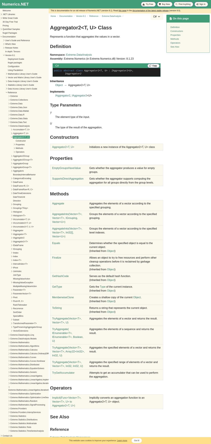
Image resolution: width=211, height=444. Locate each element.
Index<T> (6, 260)
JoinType (6, 275)
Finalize (56, 257)
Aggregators (7, 171)
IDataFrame (7, 245)
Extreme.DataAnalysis (79, 54)
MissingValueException (12, 282)
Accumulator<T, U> (10, 129)
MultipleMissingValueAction (14, 286)
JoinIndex (6, 271)
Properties (9, 144)
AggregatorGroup (9, 163)
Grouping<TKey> (9, 208)
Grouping (6, 204)
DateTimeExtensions (11, 193)
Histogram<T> (8, 215)
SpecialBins (7, 316)
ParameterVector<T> (11, 294)
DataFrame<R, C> (10, 186)
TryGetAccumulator (63, 372)
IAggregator (7, 230)
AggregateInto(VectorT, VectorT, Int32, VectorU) (67, 232)
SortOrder (6, 312)
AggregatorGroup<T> (11, 167)
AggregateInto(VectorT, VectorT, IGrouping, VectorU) (67, 218)
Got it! (136, 440)
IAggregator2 (8, 238)
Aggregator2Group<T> (12, 160)
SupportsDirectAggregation (67, 178)
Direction (6, 201)
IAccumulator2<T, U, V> (12, 227)
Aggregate (58, 203)
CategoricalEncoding (11, 178)
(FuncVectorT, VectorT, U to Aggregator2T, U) (66, 401)
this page (123, 10)
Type (103, 286)
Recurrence (7, 308)
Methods (8, 148)
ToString (57, 308)
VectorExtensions (9, 331)
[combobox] (157, 16)
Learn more (122, 440)
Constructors (176, 31)
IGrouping (6, 249)
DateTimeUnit (8, 197)
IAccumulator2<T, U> (11, 223)
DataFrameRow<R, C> (12, 189)
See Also (174, 47)
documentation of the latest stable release (150, 10)
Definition (175, 27)
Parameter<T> (8, 290)
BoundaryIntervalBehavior (13, 175)
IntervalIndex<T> (9, 264)
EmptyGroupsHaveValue (66, 168)
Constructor (10, 141)
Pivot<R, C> (7, 301)
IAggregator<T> (9, 234)
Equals (56, 243)
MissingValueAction (10, 279)
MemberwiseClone (63, 297)
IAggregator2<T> (9, 241)
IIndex (5, 253)
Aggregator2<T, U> (10, 137)
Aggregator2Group (10, 156)
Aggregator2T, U (63, 147)
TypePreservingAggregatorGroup (16, 327)
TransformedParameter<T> (14, 323)
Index (4, 256)
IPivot (4, 268)
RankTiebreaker (9, 305)
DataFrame (7, 182)
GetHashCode (60, 276)
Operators (9, 152)
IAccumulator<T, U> (10, 219)
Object (59, 85)
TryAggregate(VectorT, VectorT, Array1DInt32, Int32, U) (68, 351)
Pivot (4, 297)
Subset (5, 320)
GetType (57, 286)
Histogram (6, 212)
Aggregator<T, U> (10, 133)
